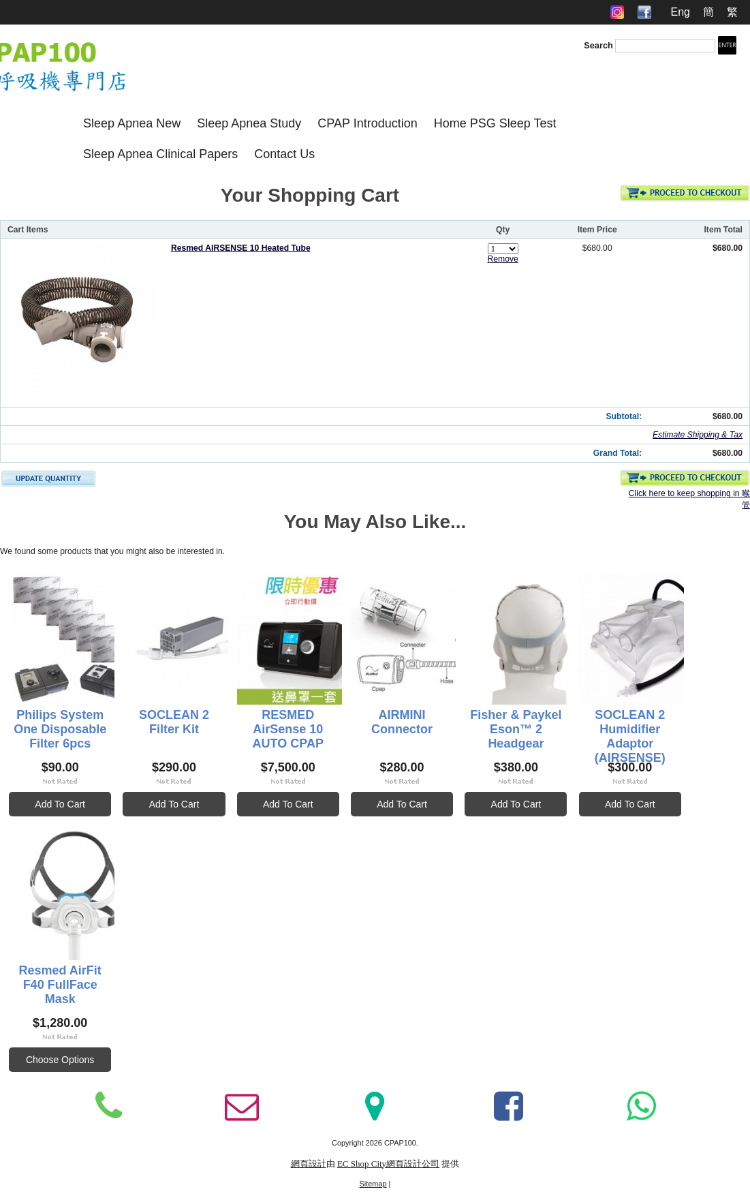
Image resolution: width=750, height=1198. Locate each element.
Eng (679, 12)
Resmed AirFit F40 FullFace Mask (222, 982)
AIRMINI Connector (515, 717)
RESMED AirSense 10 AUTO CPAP (368, 724)
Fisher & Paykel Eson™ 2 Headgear (661, 724)
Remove (503, 259)
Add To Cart (76, 806)
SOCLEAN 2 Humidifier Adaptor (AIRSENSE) (76, 989)
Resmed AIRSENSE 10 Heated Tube (241, 248)
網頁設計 (308, 1170)
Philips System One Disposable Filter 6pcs (76, 724)
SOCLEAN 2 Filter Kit (222, 717)
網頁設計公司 (412, 1170)
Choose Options (222, 1064)
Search (598, 45)
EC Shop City (361, 1170)
